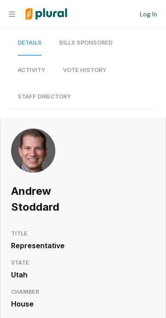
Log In (148, 14)
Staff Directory (44, 96)
